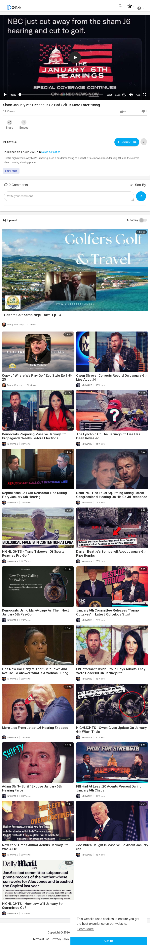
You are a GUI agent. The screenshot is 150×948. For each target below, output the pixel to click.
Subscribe (126, 141)
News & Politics (50, 150)
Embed (26, 124)
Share (10, 124)
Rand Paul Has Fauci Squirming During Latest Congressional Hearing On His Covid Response (111, 494)
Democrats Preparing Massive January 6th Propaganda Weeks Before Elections (34, 435)
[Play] (5, 95)
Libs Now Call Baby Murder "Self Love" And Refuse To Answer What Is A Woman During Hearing (35, 672)
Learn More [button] (85, 929)
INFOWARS (10, 141)
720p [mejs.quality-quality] (138, 95)
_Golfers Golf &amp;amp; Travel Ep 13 (31, 314)
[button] (129, 7)
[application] (75, 57)
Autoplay (132, 219)
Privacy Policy (60, 938)
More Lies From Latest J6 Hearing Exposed (35, 726)
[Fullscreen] (144, 95)
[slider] (61, 94)
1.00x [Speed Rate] (118, 95)
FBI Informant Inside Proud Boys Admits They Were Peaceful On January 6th (110, 670)
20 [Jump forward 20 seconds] (124, 95)
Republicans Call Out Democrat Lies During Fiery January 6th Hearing (34, 494)
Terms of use (41, 938)
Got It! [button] (108, 940)
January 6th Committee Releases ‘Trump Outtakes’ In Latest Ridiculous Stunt (107, 611)
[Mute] (131, 95)
